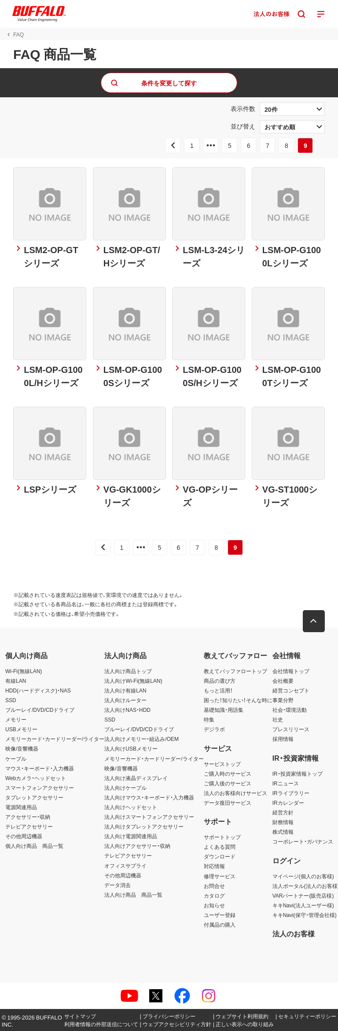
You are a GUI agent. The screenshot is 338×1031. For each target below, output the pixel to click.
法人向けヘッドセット (130, 807)
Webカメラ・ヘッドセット (35, 778)
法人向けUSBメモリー (131, 748)
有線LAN (15, 681)
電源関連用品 (21, 807)
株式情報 (283, 832)
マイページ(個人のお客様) (303, 876)
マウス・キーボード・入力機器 (39, 768)
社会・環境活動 (289, 710)
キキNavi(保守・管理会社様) (304, 915)
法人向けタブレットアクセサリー (144, 826)
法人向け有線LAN (125, 690)
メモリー (15, 719)
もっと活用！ (218, 690)
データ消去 (117, 885)
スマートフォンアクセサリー (39, 788)
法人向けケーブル (125, 788)
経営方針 (283, 812)
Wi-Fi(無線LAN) (23, 671)
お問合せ (214, 886)
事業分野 (283, 700)
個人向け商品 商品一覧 (34, 846)
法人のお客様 (293, 933)
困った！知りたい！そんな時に (238, 700)
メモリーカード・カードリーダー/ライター (54, 739)
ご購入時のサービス (227, 773)
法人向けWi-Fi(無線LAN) (133, 681)
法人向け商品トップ (128, 671)
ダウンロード (219, 856)
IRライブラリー (290, 793)
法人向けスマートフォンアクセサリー (149, 817)
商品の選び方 (219, 681)
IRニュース (285, 783)
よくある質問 (219, 847)
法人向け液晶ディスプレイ (136, 778)
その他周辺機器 (23, 836)
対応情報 (214, 866)
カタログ (214, 895)
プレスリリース (290, 729)
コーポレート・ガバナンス (302, 841)
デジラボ (214, 729)
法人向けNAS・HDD (127, 710)
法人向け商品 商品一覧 (133, 894)
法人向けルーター (125, 700)
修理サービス (219, 876)
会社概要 (283, 681)
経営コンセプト (290, 690)
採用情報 (283, 739)
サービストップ (222, 764)
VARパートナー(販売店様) (303, 895)
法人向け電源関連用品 (130, 836)
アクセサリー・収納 (27, 817)
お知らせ (214, 905)
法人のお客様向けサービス (235, 793)
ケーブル (15, 758)
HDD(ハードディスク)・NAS (38, 690)
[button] (314, 621)
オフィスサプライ (125, 865)
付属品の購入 (219, 924)
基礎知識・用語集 (223, 710)
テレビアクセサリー (29, 826)
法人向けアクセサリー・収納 (137, 846)
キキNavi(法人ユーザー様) (303, 905)
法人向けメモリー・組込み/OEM (141, 739)
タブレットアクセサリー (34, 797)
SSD (10, 700)
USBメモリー (21, 729)
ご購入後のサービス (227, 783)
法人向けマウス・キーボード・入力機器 (149, 797)
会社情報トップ (290, 671)
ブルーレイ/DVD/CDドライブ (39, 710)
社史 (277, 719)
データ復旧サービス (227, 802)
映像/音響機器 (21, 748)
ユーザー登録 (219, 915)
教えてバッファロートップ (235, 671)
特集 (209, 719)
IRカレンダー (288, 802)
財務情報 (283, 822)
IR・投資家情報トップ (297, 773)
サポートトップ (222, 837)
